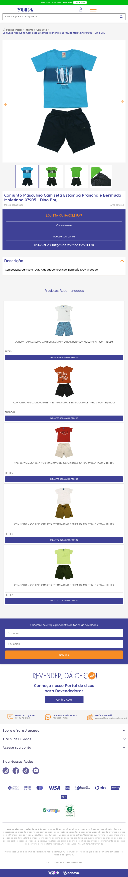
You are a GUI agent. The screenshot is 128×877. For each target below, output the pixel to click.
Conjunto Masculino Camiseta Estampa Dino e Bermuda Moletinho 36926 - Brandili (64, 402)
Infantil (29, 29)
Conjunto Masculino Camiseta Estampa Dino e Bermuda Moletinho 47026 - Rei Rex (64, 524)
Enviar (64, 654)
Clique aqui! (80, 2)
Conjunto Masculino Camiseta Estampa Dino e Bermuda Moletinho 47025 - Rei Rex (64, 463)
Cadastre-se (64, 225)
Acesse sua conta (64, 236)
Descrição (13, 260)
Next (122, 101)
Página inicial (14, 29)
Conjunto (41, 29)
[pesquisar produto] (121, 16)
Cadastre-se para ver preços (64, 357)
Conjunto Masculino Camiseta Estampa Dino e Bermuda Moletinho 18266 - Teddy (64, 342)
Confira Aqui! (64, 699)
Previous (5, 104)
